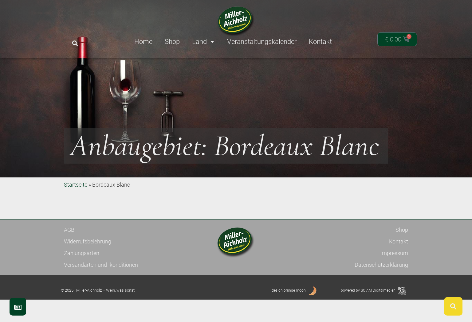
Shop (401, 252)
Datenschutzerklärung (381, 287)
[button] (75, 43)
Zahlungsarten (81, 275)
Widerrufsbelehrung (87, 264)
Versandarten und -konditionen (101, 287)
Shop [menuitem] (172, 41)
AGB (69, 252)
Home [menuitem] (143, 41)
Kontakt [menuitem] (320, 41)
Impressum (394, 275)
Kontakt (398, 264)
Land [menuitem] (203, 41)
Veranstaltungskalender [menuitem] (262, 41)
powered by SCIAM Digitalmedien (368, 313)
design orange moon (289, 313)
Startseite (75, 207)
